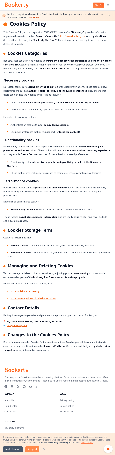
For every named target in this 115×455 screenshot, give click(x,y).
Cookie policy (67, 406)
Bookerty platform (14, 427)
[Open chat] (108, 449)
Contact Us (10, 411)
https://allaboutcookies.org (25, 291)
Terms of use (67, 411)
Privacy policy (67, 400)
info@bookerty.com (17, 325)
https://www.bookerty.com (72, 36)
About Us (9, 400)
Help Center (10, 406)
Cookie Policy (87, 442)
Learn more (34, 18)
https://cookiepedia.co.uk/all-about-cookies (33, 298)
